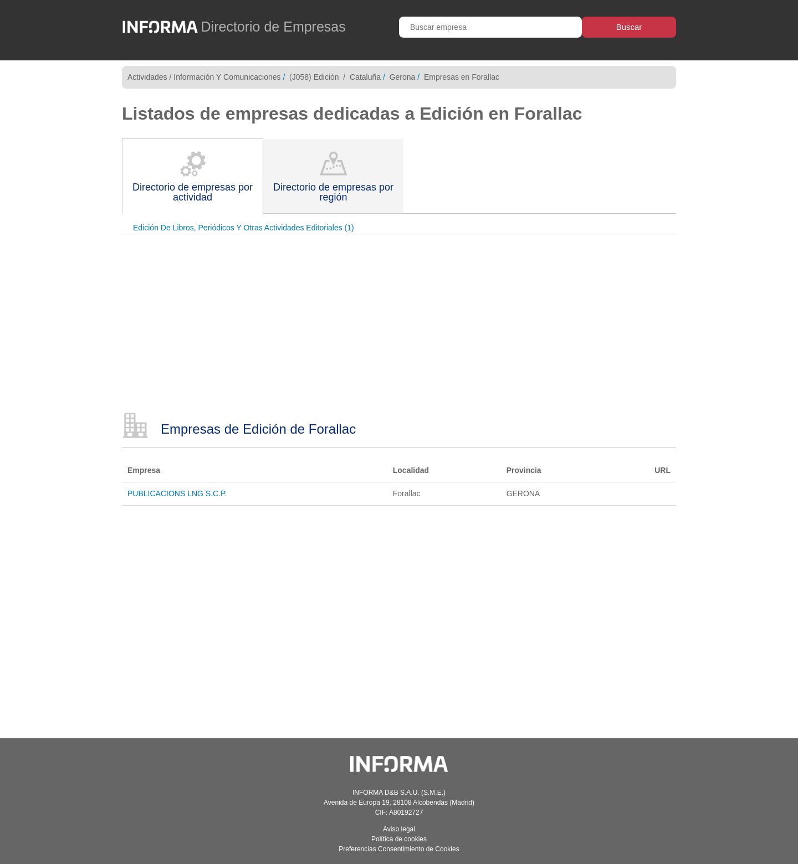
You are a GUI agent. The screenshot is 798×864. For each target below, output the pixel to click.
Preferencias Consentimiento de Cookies (399, 849)
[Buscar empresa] (490, 27)
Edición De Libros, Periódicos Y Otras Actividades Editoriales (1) (243, 227)
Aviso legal (399, 829)
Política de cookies (399, 839)
